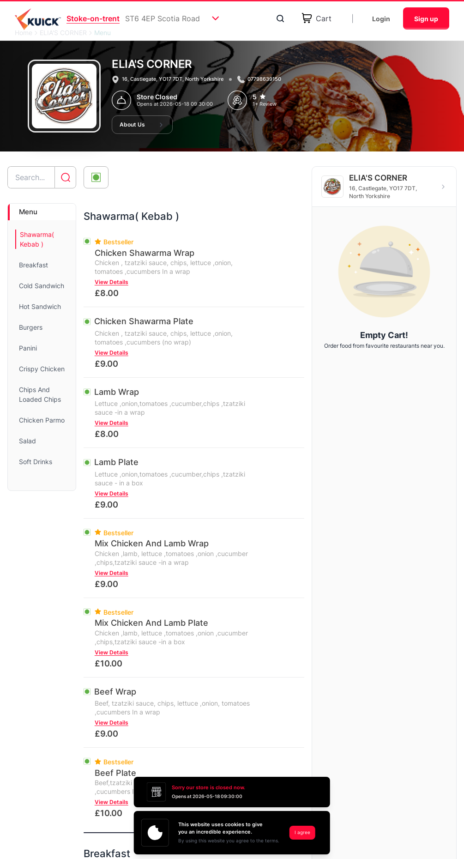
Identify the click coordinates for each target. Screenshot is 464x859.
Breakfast (33, 265)
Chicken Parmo (42, 420)
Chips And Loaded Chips (40, 394)
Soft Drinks (35, 462)
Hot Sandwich (40, 306)
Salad (27, 441)
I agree (302, 832)
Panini (28, 348)
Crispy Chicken (42, 369)
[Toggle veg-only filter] (96, 177)
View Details (111, 281)
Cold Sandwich (41, 286)
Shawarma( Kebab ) (37, 239)
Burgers (30, 327)
